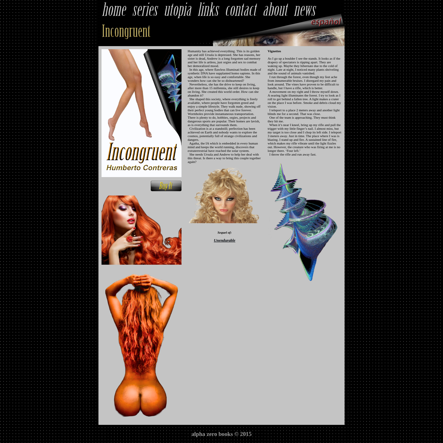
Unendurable (224, 240)
